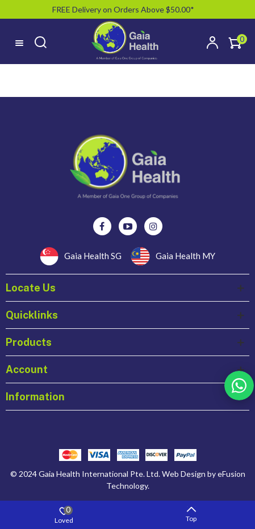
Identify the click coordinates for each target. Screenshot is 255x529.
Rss (239, 385)
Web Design (184, 474)
